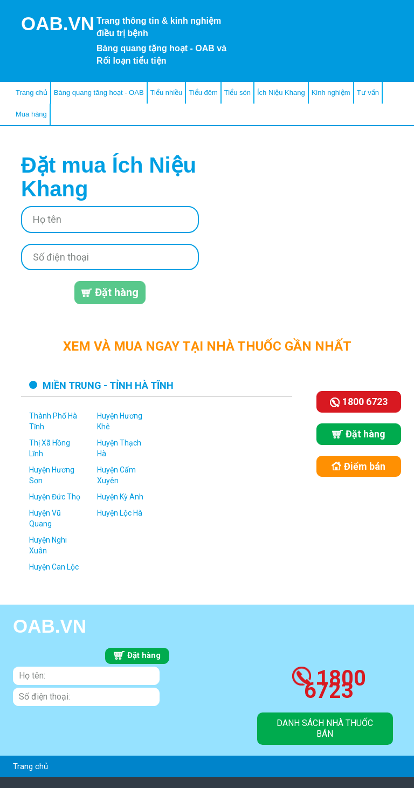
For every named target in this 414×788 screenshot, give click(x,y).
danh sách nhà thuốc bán (325, 728)
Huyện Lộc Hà (119, 513)
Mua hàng (31, 114)
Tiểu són (237, 92)
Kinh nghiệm (331, 92)
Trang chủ (31, 92)
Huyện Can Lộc (54, 567)
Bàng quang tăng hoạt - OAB (99, 92)
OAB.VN (57, 23)
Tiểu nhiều (166, 92)
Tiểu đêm (203, 92)
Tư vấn (368, 92)
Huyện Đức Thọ (54, 496)
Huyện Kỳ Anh (120, 496)
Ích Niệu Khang (281, 92)
